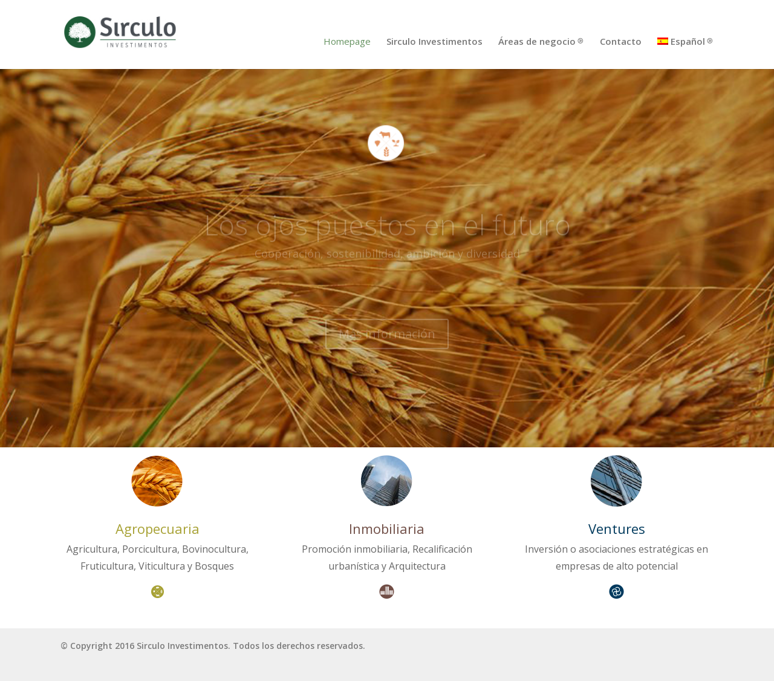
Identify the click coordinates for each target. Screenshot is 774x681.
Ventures (616, 528)
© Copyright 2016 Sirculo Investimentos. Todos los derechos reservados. (212, 645)
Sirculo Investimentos (434, 42)
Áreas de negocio (537, 42)
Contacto (621, 42)
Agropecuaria (157, 528)
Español (681, 42)
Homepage (347, 42)
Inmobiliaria (386, 528)
